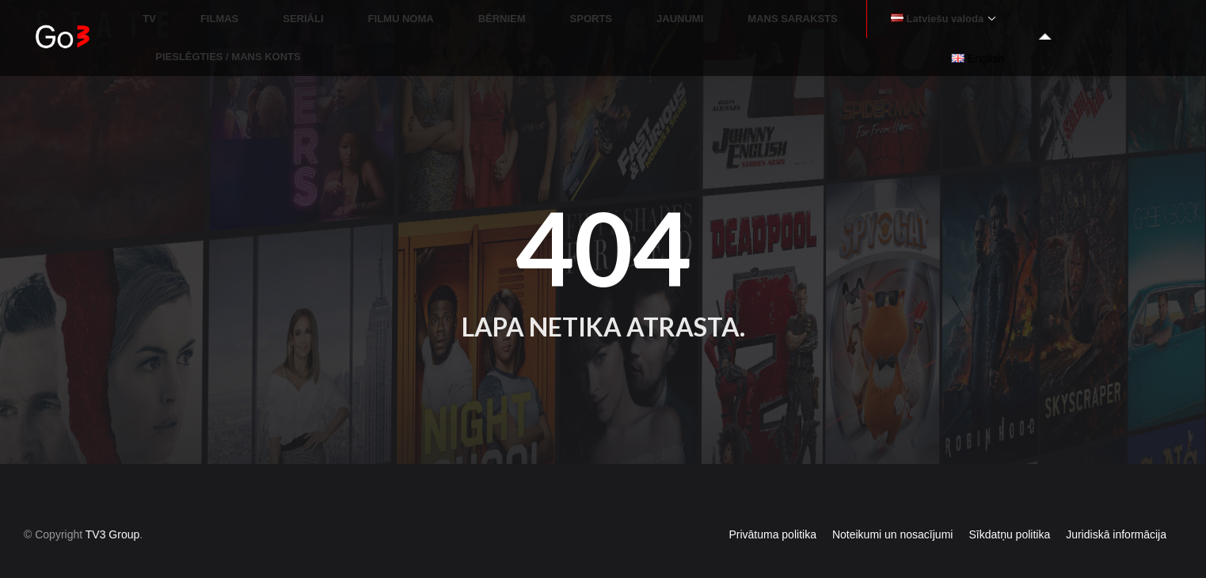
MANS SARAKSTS (821, 24)
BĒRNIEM (587, 24)
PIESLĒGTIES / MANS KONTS (1103, 24)
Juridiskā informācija (1116, 506)
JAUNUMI (727, 24)
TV (311, 24)
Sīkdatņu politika (1009, 506)
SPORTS (658, 24)
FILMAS (362, 24)
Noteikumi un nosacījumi (892, 506)
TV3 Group (112, 506)
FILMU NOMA (505, 24)
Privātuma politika (772, 506)
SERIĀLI (427, 24)
